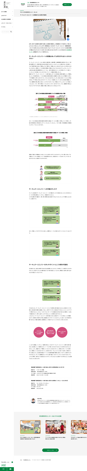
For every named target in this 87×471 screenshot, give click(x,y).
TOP (21, 459)
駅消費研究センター (27, 459)
